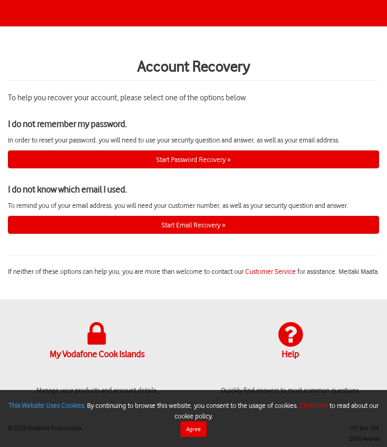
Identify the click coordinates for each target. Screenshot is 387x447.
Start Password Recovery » (193, 159)
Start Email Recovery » (193, 224)
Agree (193, 429)
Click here (313, 405)
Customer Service (270, 271)
